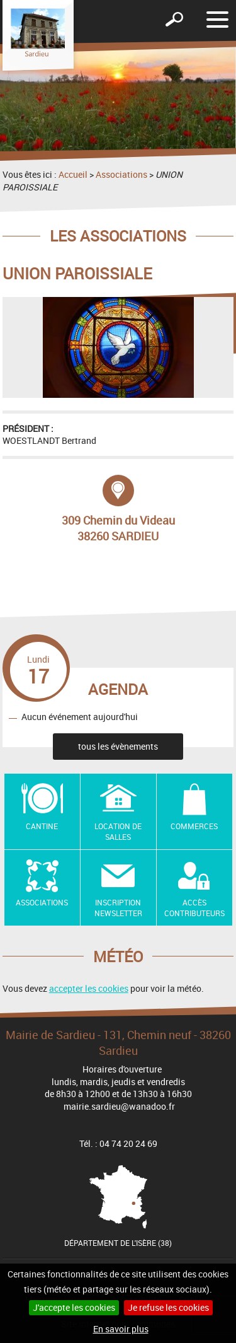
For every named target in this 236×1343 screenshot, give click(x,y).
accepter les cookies (88, 988)
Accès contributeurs (194, 907)
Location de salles (118, 831)
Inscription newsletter (118, 907)
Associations (121, 174)
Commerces (194, 826)
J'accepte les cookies (74, 1307)
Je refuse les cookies (168, 1307)
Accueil (73, 174)
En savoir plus (121, 1329)
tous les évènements (118, 746)
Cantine (42, 826)
